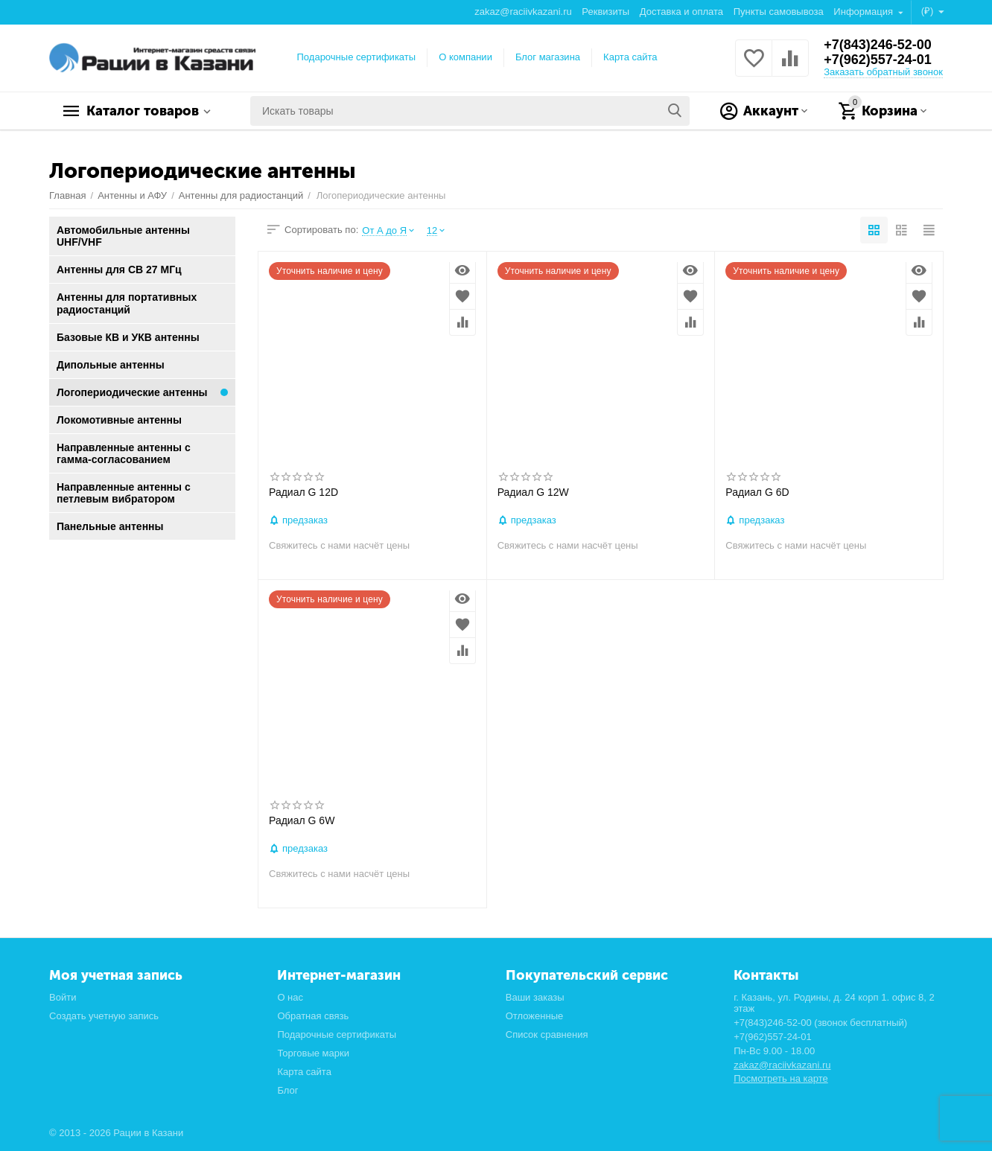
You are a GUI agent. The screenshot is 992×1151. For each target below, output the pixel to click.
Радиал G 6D (757, 492)
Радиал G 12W (533, 492)
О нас (290, 997)
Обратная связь (313, 1015)
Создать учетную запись (104, 1015)
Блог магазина (547, 57)
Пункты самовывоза (779, 11)
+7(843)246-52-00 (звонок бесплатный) (820, 1022)
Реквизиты (605, 11)
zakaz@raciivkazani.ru (522, 11)
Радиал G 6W (301, 820)
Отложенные (535, 1015)
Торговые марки (313, 1053)
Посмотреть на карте (781, 1078)
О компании (465, 57)
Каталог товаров (142, 111)
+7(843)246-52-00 (878, 44)
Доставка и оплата (681, 11)
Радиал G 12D (303, 492)
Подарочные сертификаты (356, 57)
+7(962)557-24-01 (878, 59)
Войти (62, 997)
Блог (287, 1090)
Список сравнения (547, 1034)
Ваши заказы (535, 997)
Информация (864, 11)
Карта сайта (630, 57)
